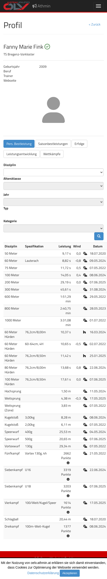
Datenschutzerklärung (43, 573)
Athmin (41, 6)
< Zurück (95, 24)
